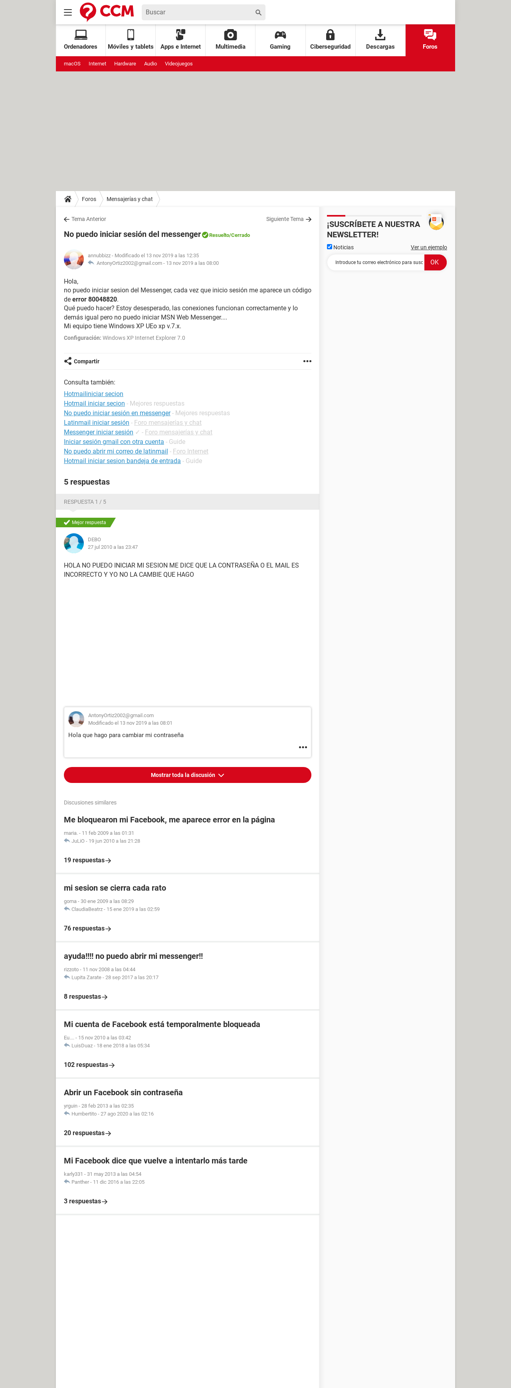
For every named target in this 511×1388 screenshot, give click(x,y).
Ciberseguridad (330, 39)
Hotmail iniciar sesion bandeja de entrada (122, 461)
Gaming (280, 39)
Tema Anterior (88, 219)
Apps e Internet (180, 39)
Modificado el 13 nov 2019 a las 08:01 (130, 723)
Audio (150, 64)
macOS (72, 64)
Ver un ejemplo (429, 247)
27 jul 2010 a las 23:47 (113, 547)
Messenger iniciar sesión (98, 432)
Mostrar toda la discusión (183, 775)
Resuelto (219, 235)
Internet (97, 64)
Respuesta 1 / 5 (85, 502)
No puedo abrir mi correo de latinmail (116, 451)
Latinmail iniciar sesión (96, 422)
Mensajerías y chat (130, 199)
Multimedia (231, 39)
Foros (430, 39)
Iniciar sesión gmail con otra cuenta (114, 442)
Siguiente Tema (285, 219)
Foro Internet (190, 451)
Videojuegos (179, 64)
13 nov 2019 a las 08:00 (192, 263)
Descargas (380, 39)
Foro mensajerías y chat (168, 422)
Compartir (86, 361)
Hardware (125, 64)
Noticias (340, 247)
